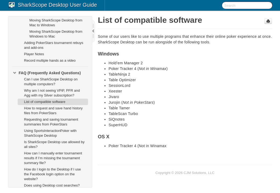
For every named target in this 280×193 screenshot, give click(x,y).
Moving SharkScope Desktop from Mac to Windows (56, 22)
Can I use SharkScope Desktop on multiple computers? (51, 81)
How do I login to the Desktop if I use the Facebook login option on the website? (52, 174)
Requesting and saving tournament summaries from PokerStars (51, 121)
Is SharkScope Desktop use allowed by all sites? (54, 144)
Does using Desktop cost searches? (52, 185)
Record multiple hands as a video (50, 60)
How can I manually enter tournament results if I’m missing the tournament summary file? (53, 158)
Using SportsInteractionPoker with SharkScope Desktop (50, 133)
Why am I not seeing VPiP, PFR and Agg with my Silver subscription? (52, 92)
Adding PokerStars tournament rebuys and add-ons (53, 45)
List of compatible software (45, 102)
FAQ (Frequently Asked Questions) (46, 73)
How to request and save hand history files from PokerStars (53, 110)
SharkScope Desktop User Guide (57, 5)
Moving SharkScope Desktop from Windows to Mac (56, 33)
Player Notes (34, 54)
